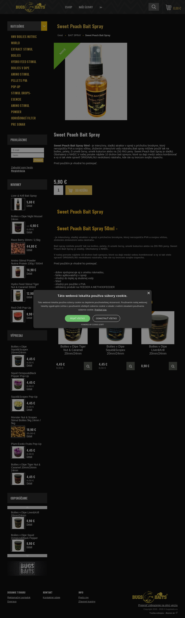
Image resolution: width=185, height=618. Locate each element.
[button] (92, 309)
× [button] (148, 293)
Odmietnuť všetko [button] (106, 318)
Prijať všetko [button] (77, 318)
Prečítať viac (101, 309)
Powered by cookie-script (92, 324)
